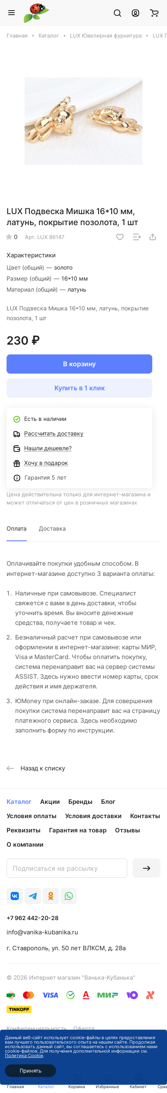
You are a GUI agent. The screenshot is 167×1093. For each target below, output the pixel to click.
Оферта (84, 1028)
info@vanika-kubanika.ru (42, 932)
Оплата (17, 528)
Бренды (80, 801)
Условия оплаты (31, 816)
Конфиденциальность (37, 1028)
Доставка (52, 528)
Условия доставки (93, 816)
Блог (108, 801)
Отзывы (127, 830)
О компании (25, 844)
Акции (50, 801)
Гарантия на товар (77, 830)
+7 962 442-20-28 (33, 917)
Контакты (145, 816)
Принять (30, 1070)
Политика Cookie (24, 1055)
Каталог (19, 801)
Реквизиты (24, 830)
